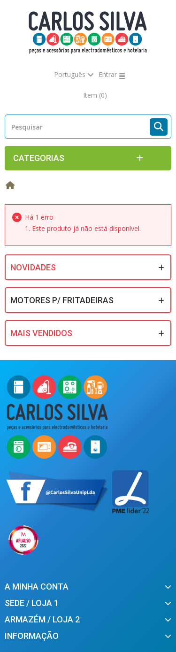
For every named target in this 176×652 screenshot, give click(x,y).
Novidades (33, 267)
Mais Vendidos (41, 333)
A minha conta (37, 586)
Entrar (108, 74)
